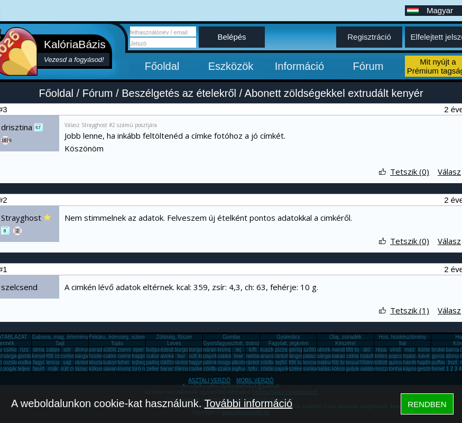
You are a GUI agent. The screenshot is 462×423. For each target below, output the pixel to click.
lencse (53, 362)
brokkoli (440, 350)
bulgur (153, 350)
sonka (310, 369)
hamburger (415, 362)
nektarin (255, 356)
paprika (211, 356)
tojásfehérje (373, 356)
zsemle (125, 350)
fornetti (439, 369)
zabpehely (58, 350)
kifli (252, 350)
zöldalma (270, 369)
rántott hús (286, 356)
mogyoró (227, 362)
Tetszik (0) (409, 171)
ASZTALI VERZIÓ (209, 380)
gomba (25, 356)
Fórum (368, 66)
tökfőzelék (172, 362)
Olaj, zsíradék (345, 337)
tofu (252, 369)
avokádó (170, 356)
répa (381, 350)
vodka (24, 362)
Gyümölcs (288, 337)
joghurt (240, 369)
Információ (299, 66)
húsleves (99, 356)
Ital (402, 343)
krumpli (225, 350)
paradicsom (102, 350)
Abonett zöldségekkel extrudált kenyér (334, 93)
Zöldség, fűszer (174, 337)
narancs (212, 350)
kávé (423, 356)
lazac (81, 369)
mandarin (342, 350)
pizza (281, 350)
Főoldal (162, 66)
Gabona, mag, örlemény (60, 337)
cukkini (111, 356)
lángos (296, 356)
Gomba (231, 337)
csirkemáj (71, 356)
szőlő (309, 350)
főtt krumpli (344, 362)
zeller (152, 369)
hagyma (198, 362)
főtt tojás (356, 350)
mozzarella (387, 369)
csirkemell (14, 350)
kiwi (238, 356)
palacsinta (315, 356)
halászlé (327, 369)
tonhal (396, 369)
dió (366, 350)
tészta (96, 362)
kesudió (355, 362)
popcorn (398, 356)
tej (239, 350)
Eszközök (231, 66)
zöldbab (269, 362)
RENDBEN (427, 404)
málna (324, 362)
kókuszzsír (101, 369)
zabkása (227, 356)
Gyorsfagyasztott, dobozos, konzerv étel (250, 343)
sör (67, 350)
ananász (270, 356)
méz (410, 350)
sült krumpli (202, 356)
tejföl (281, 362)
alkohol (240, 362)
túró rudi (141, 369)
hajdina (425, 362)
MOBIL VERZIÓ (255, 380)
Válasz (449, 171)
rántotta (183, 362)
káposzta (413, 369)
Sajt (60, 343)
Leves (174, 343)
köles (381, 356)
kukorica (113, 362)
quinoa (396, 362)
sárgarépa (86, 356)
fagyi (38, 362)
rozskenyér (16, 362)
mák (53, 369)
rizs (24, 350)
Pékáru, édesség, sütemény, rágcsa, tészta (139, 337)
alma (38, 350)
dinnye (82, 350)
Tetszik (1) (409, 310)
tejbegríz (142, 362)
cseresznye (130, 356)
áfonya (453, 356)
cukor (152, 356)
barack (168, 369)
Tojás (117, 343)
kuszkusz (271, 350)
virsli (395, 350)
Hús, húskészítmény (402, 337)
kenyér (40, 356)
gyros (438, 356)
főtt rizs (54, 356)
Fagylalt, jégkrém (288, 343)
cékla (352, 356)
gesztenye (429, 369)
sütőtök (111, 350)
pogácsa (13, 369)
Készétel (345, 343)
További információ (248, 403)
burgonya (185, 350)
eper (138, 350)
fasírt (38, 369)
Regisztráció (369, 36)
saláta (367, 369)
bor (181, 356)
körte (424, 350)
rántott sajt (258, 362)
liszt (452, 362)
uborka (325, 350)
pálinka (211, 362)
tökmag (183, 369)
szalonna (227, 369)
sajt (67, 362)
